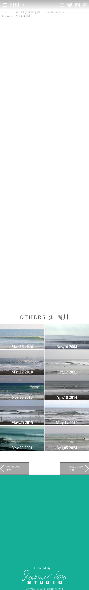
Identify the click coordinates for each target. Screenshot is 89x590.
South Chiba (53, 11)
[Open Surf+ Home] (18, 5)
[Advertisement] (44, 519)
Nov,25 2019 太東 (13, 468)
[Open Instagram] (77, 5)
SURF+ (4, 11)
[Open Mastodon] (85, 5)
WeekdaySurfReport (28, 11)
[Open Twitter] (70, 5)
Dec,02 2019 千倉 (76, 468)
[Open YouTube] (62, 5)
